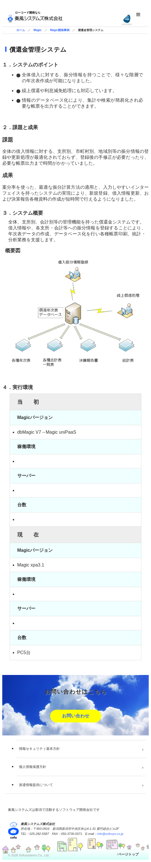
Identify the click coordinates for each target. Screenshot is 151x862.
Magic (37, 30)
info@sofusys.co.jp (110, 833)
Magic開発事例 (59, 30)
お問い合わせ (75, 715)
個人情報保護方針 (32, 767)
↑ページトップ (127, 854)
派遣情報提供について (36, 785)
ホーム (20, 30)
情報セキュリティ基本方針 (39, 749)
